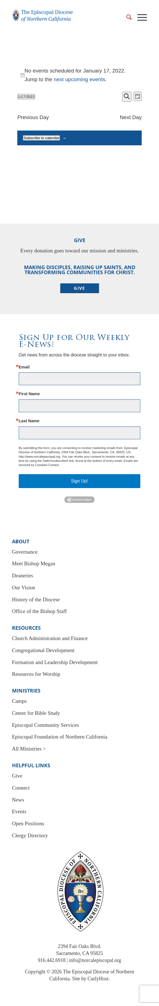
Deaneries (22, 575)
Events (19, 811)
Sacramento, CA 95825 (79, 953)
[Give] (79, 288)
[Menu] (139, 17)
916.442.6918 (52, 960)
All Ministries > (29, 749)
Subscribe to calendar (41, 138)
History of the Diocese (36, 599)
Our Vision (23, 587)
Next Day (131, 117)
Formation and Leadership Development (55, 662)
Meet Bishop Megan (33, 563)
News (18, 800)
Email (24, 367)
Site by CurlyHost (90, 978)
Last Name (29, 421)
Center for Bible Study (36, 713)
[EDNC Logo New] (42, 18)
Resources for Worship (36, 674)
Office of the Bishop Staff (39, 611)
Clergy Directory (30, 835)
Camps (19, 701)
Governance (25, 552)
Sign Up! (79, 481)
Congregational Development (43, 650)
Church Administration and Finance (50, 638)
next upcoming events (79, 79)
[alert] (79, 75)
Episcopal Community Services (45, 725)
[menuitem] (126, 17)
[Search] (126, 17)
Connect (21, 788)
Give (17, 776)
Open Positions (28, 823)
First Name (29, 394)
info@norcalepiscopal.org (95, 960)
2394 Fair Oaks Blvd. (79, 946)
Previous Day (33, 117)
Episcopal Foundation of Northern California (59, 737)
